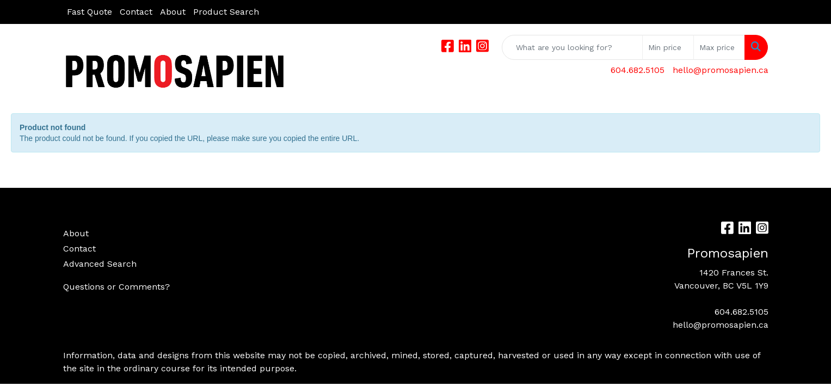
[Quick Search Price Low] (668, 47)
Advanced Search (100, 264)
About (173, 12)
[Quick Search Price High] (719, 47)
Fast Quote (89, 12)
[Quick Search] (572, 47)
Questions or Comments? (116, 286)
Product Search (226, 12)
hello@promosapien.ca (720, 70)
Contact (136, 12)
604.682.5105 (637, 70)
